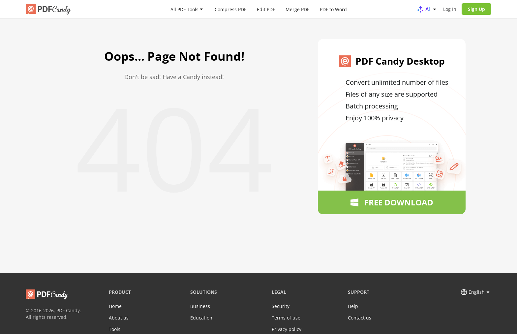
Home (115, 306)
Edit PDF (266, 9)
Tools (114, 329)
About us (119, 318)
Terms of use (286, 318)
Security (280, 306)
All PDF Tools (184, 9)
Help (353, 306)
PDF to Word (333, 9)
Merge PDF (297, 9)
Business (200, 306)
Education (201, 318)
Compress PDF (230, 9)
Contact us (359, 318)
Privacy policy (286, 329)
